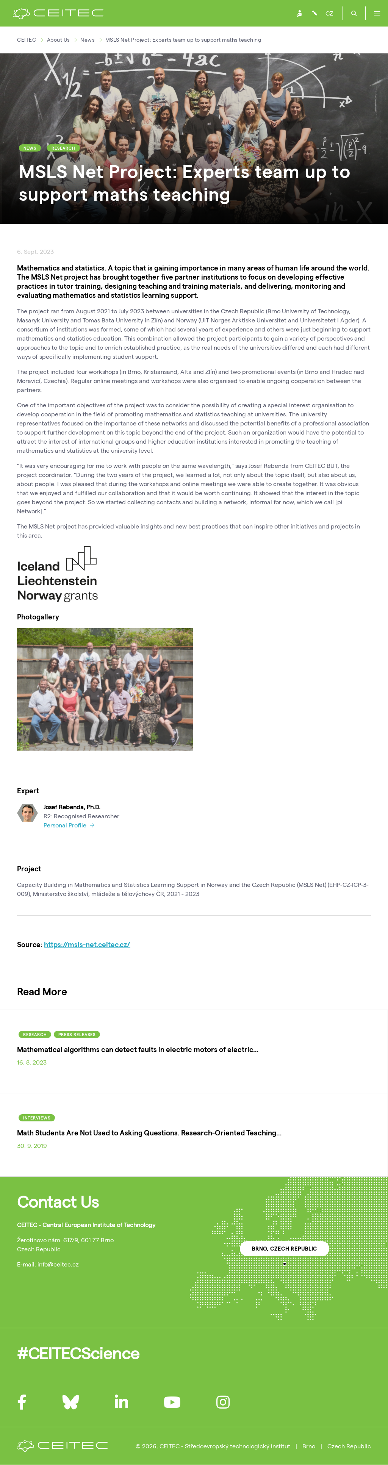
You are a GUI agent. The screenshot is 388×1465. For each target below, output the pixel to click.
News (87, 39)
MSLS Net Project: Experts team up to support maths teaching (183, 39)
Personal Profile (69, 825)
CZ (329, 13)
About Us (58, 39)
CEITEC (26, 39)
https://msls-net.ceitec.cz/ (87, 944)
